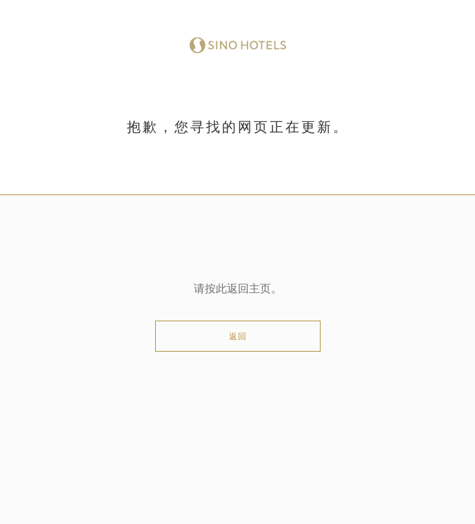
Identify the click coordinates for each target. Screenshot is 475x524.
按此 (216, 288)
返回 (238, 336)
